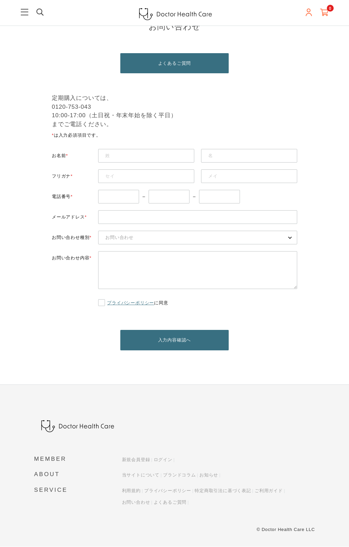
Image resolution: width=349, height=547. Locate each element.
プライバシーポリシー (130, 302)
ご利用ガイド (269, 490)
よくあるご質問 (174, 63)
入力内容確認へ (174, 340)
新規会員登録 (136, 459)
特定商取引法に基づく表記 (223, 490)
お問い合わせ (136, 502)
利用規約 (131, 490)
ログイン (163, 459)
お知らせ (208, 475)
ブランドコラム (179, 475)
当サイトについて (141, 475)
